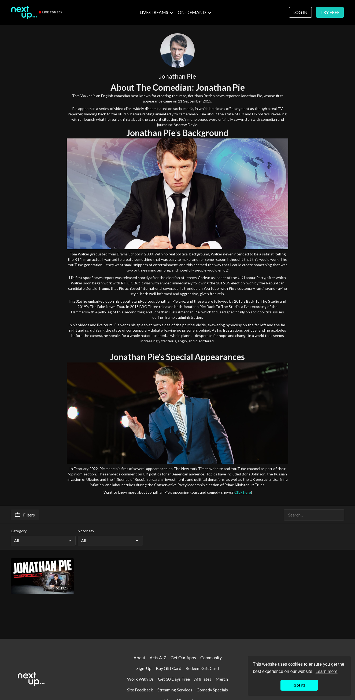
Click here (242, 492)
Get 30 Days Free (174, 678)
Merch (222, 678)
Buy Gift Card (168, 668)
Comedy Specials (212, 689)
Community (211, 657)
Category (19, 531)
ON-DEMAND (194, 12)
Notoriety (86, 531)
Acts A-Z (158, 657)
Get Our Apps (183, 657)
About (139, 657)
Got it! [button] (299, 685)
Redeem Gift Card (202, 668)
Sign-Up (143, 668)
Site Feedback (140, 689)
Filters (25, 514)
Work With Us (140, 678)
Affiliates (202, 678)
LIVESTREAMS (156, 12)
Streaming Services (174, 689)
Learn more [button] (327, 671)
